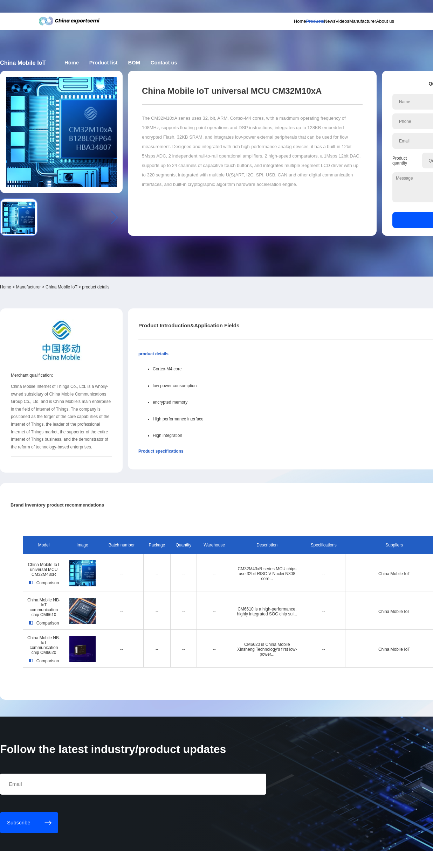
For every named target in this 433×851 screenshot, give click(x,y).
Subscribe (135, 9)
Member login (323, 9)
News (288, 30)
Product (185, 64)
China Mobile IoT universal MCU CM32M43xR (87, 474)
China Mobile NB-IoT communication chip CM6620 (87, 549)
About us (366, 30)
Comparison (87, 492)
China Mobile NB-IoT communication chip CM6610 (87, 512)
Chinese (370, 9)
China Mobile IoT (116, 202)
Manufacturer (336, 30)
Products (265, 30)
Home (242, 30)
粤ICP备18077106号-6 (210, 841)
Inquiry (339, 172)
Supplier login (347, 9)
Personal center (298, 9)
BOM (221, 64)
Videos (308, 30)
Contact (255, 64)
